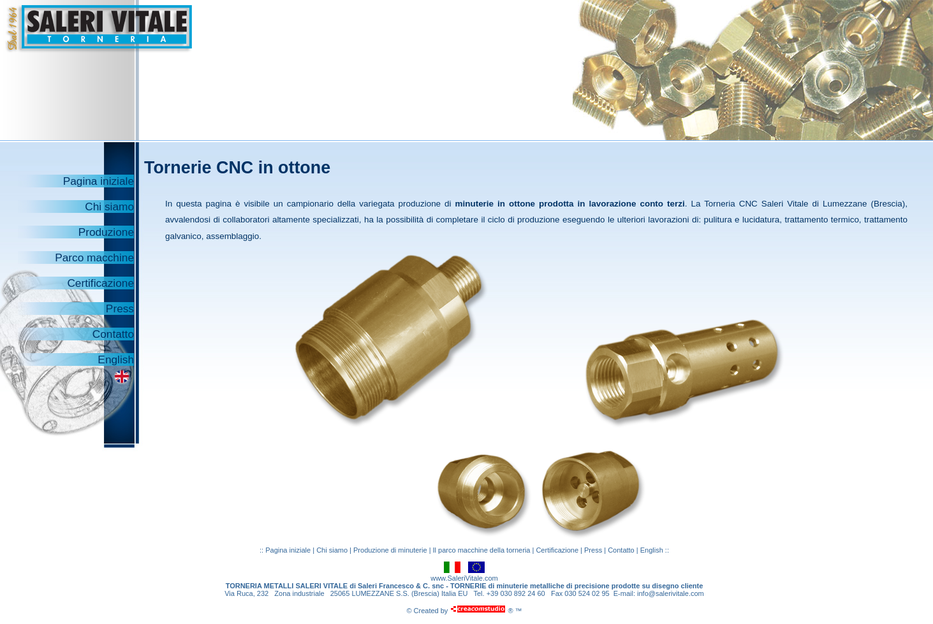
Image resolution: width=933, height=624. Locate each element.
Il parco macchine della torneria (482, 550)
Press (120, 308)
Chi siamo (109, 206)
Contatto (113, 334)
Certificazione (100, 283)
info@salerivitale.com (670, 593)
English (116, 359)
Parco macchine (94, 257)
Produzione (106, 232)
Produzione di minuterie (391, 550)
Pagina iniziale (98, 181)
